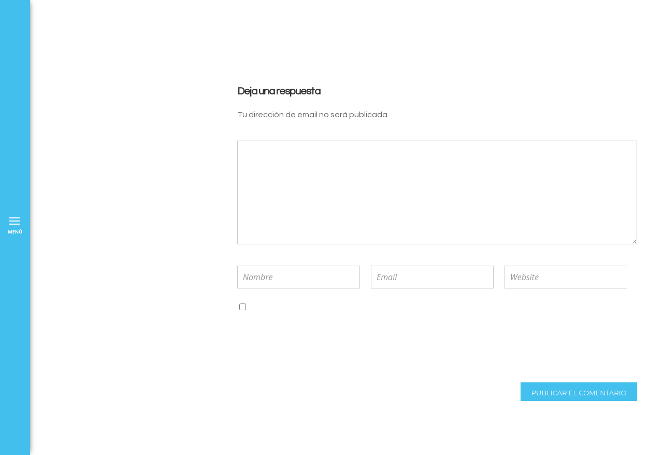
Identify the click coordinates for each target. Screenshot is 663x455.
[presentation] (305, 347)
